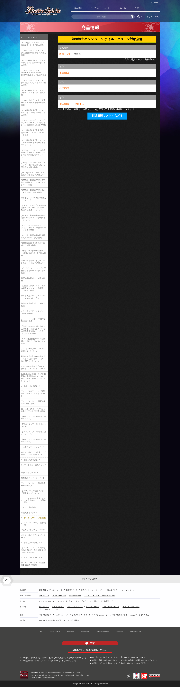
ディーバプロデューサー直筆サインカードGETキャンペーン (33, 393)
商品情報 (78, 8)
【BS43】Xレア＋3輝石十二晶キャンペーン (33, 417)
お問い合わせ (70, 631)
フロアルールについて (111, 607)
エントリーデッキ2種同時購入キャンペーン (33, 199)
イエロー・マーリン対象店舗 (35, 524)
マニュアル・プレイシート (81, 601)
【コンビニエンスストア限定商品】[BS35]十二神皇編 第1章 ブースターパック (33, 550)
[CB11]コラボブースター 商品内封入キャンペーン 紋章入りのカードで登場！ (33, 288)
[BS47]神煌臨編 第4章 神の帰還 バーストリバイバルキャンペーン (33, 341)
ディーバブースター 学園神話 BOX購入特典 (33, 320)
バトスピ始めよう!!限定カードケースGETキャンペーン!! (33, 453)
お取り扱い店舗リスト (33, 386)
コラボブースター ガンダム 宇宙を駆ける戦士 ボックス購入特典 (33, 270)
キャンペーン (34, 37)
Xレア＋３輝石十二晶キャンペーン (33, 466)
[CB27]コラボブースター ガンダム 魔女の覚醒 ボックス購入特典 (33, 52)
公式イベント (44, 607)
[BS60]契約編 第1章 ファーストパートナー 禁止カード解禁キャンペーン (33, 142)
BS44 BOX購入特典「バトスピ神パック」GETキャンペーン (33, 367)
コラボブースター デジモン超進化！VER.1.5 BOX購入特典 (33, 410)
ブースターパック (55, 590)
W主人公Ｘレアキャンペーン (33, 530)
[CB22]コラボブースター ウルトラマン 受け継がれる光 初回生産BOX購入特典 (33, 164)
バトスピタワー (98, 590)
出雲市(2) (64, 73)
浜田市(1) (80, 104)
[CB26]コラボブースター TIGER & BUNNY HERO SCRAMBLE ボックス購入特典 (33, 72)
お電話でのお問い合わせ (103, 631)
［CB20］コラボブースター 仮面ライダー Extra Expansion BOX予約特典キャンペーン (33, 207)
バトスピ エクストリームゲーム (51, 615)
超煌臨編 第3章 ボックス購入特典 (33, 304)
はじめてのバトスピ (55, 631)
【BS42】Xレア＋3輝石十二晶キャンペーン (33, 433)
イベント (138, 8)
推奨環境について (85, 631)
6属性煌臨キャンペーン (30, 473)
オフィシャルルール (46, 601)
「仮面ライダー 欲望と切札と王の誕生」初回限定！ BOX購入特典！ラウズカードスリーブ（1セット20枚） (33, 329)
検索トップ (65, 54)
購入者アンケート (114, 590)
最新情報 (42, 590)
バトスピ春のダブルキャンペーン (33, 536)
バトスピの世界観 (72, 620)
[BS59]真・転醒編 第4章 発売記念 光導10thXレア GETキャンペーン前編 (33, 182)
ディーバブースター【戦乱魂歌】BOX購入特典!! (33, 564)
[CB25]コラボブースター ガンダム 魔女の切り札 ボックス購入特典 (33, 82)
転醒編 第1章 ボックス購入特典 (33, 279)
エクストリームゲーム (150, 16)
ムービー (108, 8)
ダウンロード (62, 601)
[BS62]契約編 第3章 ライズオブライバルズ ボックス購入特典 (33, 92)
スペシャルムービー (101, 615)
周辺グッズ (85, 590)
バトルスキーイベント (50, 609)
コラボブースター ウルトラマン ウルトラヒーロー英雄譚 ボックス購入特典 (33, 227)
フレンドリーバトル (75, 607)
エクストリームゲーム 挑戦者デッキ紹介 (99, 596)
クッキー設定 (119, 631)
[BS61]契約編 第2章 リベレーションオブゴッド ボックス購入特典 (33, 112)
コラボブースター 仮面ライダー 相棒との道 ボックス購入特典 (33, 253)
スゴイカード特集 (59, 596)
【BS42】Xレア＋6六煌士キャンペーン (33, 425)
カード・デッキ (93, 8)
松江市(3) (64, 88)
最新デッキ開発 (75, 596)
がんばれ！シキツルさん (139, 615)
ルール (123, 8)
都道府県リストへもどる (107, 115)
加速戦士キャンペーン (30, 513)
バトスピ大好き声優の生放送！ (51, 620)
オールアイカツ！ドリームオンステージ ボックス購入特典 (33, 262)
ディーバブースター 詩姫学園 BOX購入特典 (33, 484)
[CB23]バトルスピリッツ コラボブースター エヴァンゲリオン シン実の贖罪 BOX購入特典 (33, 122)
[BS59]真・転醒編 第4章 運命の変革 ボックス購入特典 (33, 191)
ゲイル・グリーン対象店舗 (35, 518)
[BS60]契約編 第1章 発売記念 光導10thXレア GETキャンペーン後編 (33, 132)
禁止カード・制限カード (103, 601)
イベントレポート (92, 607)
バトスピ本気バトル (119, 615)
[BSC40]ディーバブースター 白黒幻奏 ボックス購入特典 (32, 44)
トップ (41, 631)
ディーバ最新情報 (28, 507)
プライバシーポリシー (135, 631)
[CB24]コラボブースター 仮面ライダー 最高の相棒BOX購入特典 (33, 102)
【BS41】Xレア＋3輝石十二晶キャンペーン (33, 440)
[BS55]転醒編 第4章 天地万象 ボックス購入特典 (33, 244)
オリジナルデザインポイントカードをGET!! (33, 312)
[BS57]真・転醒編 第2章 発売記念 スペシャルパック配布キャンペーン (33, 217)
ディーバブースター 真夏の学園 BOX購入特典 (33, 402)
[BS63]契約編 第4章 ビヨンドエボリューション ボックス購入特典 (33, 62)
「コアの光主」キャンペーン (33, 447)
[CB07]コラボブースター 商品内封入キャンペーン (33, 350)
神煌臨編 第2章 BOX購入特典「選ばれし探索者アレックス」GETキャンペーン (33, 358)
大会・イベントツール (131, 607)
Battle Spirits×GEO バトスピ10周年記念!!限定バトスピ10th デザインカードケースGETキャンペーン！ (33, 377)
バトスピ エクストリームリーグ (78, 615)
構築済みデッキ (71, 590)
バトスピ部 (152, 8)
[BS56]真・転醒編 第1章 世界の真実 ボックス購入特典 (33, 236)
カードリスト (44, 596)
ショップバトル (58, 607)
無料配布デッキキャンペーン (33, 478)
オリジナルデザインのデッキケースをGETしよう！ (33, 297)
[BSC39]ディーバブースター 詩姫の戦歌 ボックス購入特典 (33, 173)
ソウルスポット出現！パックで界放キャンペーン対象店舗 (35, 500)
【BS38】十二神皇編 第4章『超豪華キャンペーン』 (32, 492)
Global (155, 3)
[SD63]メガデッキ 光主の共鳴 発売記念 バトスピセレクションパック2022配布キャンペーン (33, 153)
